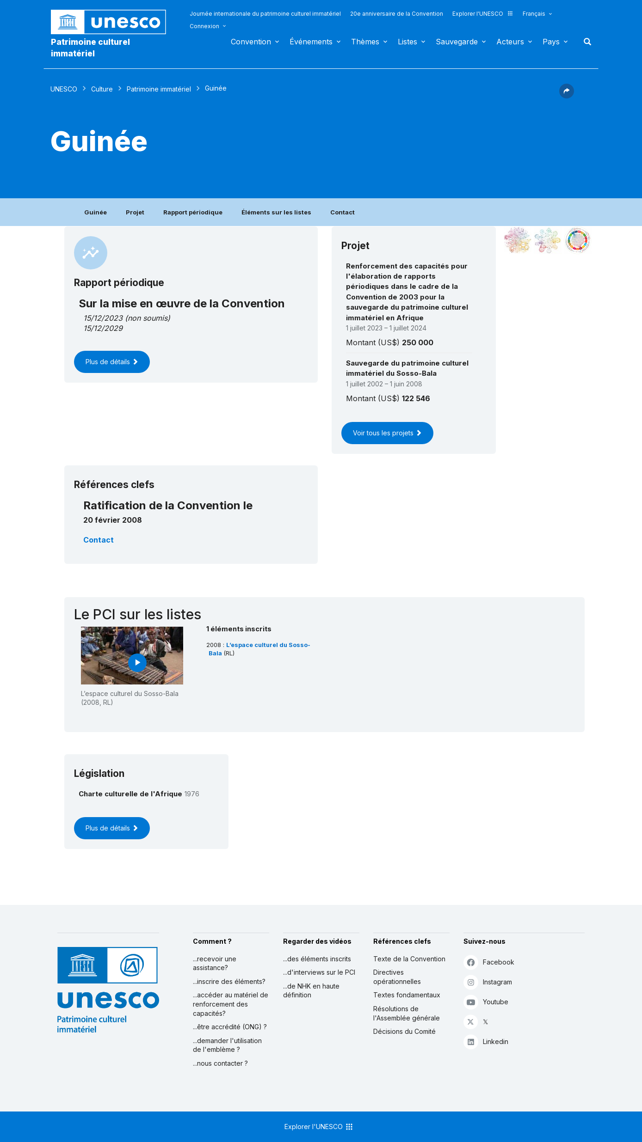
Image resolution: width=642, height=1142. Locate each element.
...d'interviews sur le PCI (319, 972)
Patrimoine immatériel (159, 89)
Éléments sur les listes (276, 212)
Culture (102, 89)
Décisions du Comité (404, 1031)
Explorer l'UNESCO (482, 13)
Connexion (204, 26)
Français (534, 13)
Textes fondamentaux (406, 995)
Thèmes (365, 41)
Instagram (487, 982)
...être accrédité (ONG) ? (230, 1027)
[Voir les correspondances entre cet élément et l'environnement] (548, 240)
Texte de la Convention (409, 959)
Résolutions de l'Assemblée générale (406, 1013)
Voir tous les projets (387, 433)
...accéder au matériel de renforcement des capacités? (230, 1004)
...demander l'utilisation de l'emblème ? (227, 1045)
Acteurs (510, 41)
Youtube (485, 1002)
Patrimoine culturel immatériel (90, 47)
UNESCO (63, 89)
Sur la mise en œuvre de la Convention (182, 303)
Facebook (488, 962)
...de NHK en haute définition (311, 990)
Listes (407, 41)
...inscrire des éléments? (229, 981)
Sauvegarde (457, 41)
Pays (551, 41)
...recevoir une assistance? (214, 963)
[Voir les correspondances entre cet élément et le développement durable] (578, 240)
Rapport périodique (192, 212)
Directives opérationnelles (397, 976)
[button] (566, 95)
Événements (311, 41)
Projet (135, 212)
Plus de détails (112, 362)
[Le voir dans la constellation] (517, 240)
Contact (342, 212)
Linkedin (485, 1041)
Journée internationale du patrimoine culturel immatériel (265, 13)
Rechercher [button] (584, 41)
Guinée (95, 212)
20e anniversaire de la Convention (396, 13)
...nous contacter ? (220, 1063)
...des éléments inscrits (317, 959)
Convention (251, 41)
